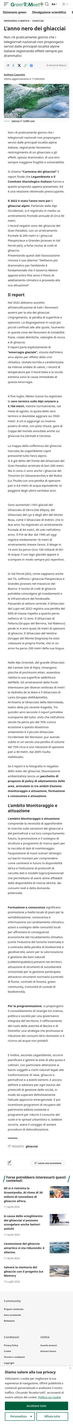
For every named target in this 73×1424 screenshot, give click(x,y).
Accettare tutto (36, 1406)
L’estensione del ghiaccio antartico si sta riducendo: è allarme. (24, 1248)
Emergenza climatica (16, 20)
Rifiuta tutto (52, 1416)
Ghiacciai (38, 20)
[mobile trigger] (7, 4)
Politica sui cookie (49, 1397)
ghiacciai (32, 1146)
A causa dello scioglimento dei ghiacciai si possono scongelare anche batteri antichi (23, 1222)
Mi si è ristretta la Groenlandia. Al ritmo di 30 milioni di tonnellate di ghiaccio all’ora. (23, 1194)
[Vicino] (70, 1368)
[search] (47, 4)
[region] (36, 1395)
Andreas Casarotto (14, 74)
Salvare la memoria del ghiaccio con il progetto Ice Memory (23, 1271)
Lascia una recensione (47, 1163)
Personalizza (18, 1416)
